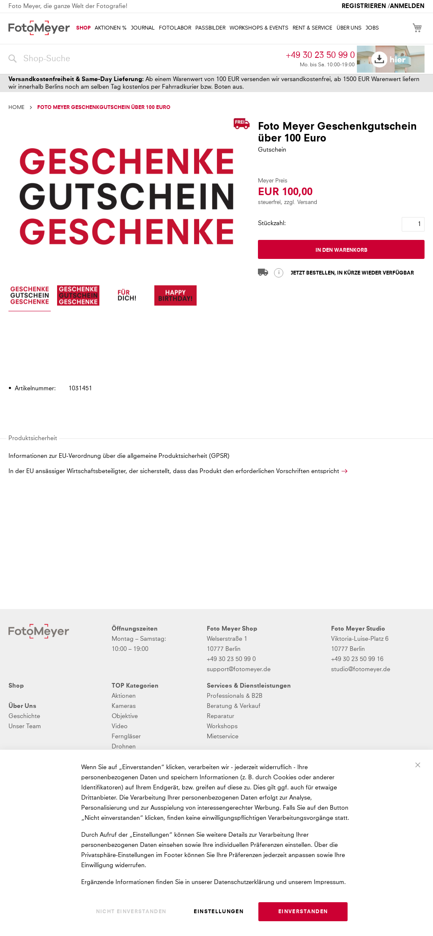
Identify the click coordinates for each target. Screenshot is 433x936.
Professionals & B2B (235, 696)
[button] (29, 296)
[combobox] (145, 59)
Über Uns (22, 706)
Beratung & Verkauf (233, 706)
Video (120, 726)
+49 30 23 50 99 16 (357, 659)
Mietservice (222, 737)
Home (16, 107)
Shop (16, 686)
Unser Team (24, 726)
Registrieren (364, 6)
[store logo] (39, 28)
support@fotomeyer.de (239, 669)
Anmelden (407, 6)
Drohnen (124, 747)
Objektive (125, 716)
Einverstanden (303, 911)
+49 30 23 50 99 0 (320, 55)
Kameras (124, 706)
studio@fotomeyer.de (360, 669)
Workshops (222, 726)
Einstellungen (219, 911)
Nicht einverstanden (131, 911)
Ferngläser (126, 737)
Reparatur (220, 716)
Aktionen (124, 696)
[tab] (215, 364)
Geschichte (24, 716)
